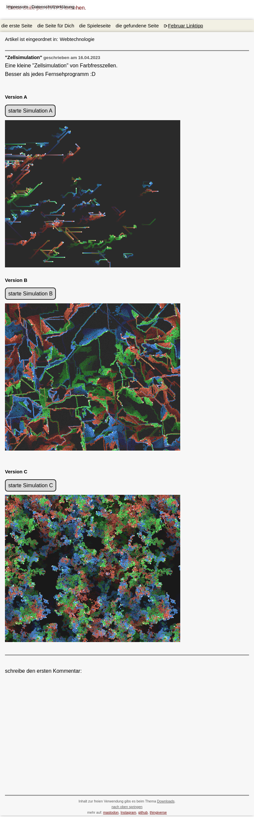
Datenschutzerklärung (52, 6)
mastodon (111, 812)
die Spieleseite (94, 25)
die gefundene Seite (137, 25)
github (143, 812)
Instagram (128, 812)
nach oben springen (127, 807)
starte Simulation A (30, 111)
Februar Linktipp (185, 25)
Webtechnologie (65, 39)
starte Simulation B (30, 293)
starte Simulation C (30, 485)
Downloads (166, 801)
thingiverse (158, 812)
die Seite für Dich (55, 25)
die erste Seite (16, 25)
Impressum (17, 6)
